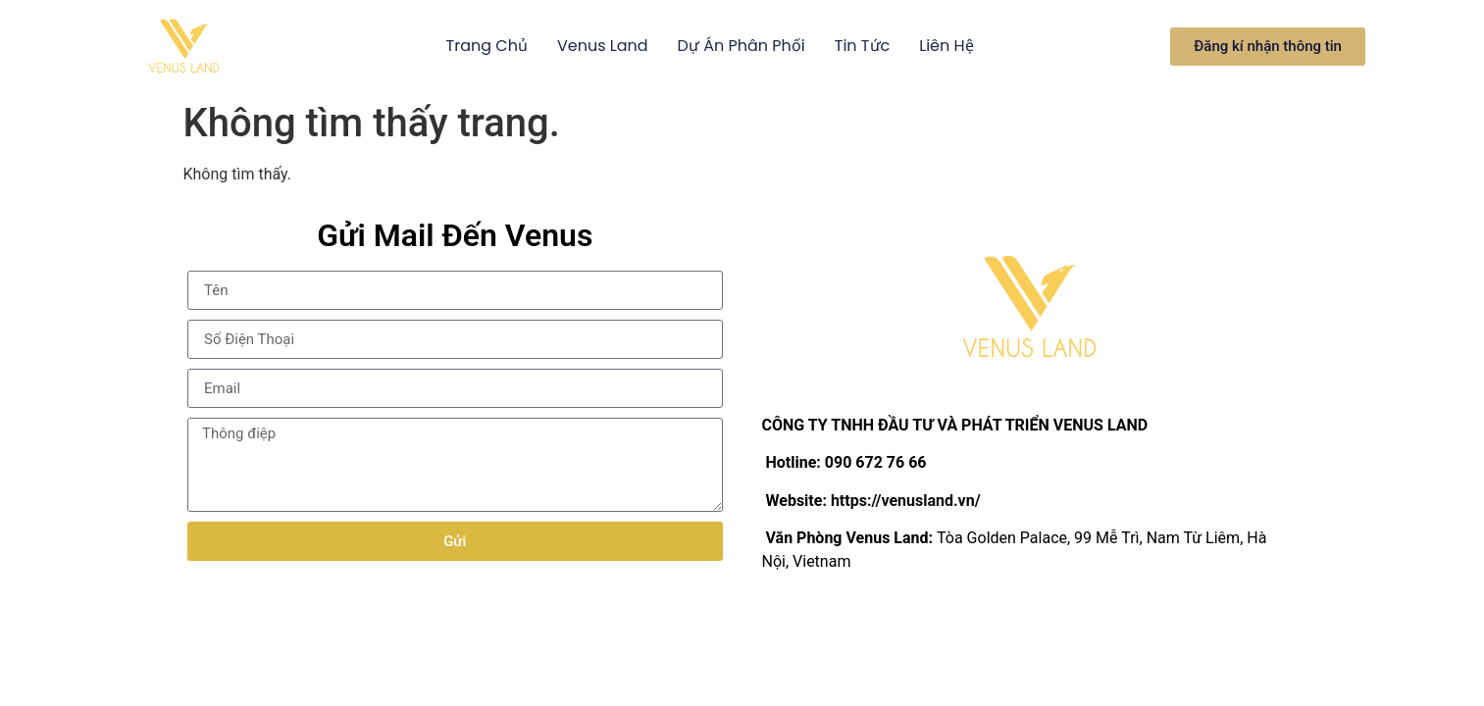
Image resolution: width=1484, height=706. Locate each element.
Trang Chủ (487, 45)
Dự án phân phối (741, 45)
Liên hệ (946, 45)
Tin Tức (862, 45)
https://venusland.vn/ (906, 500)
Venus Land (602, 45)
